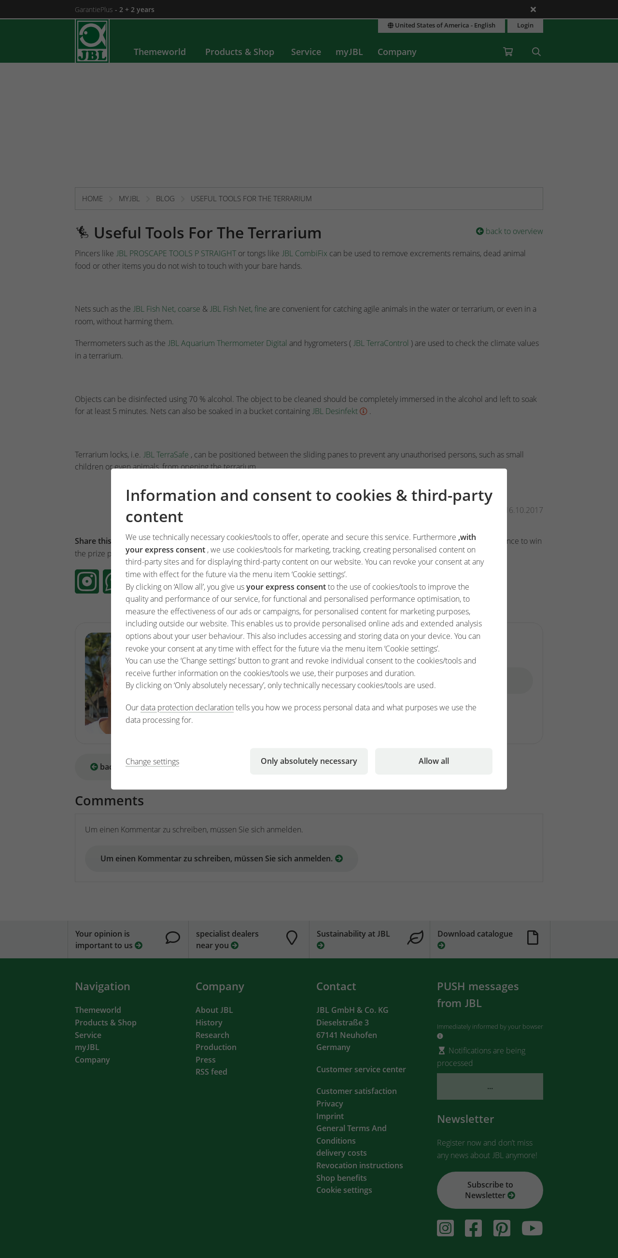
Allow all (434, 761)
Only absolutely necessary (309, 761)
